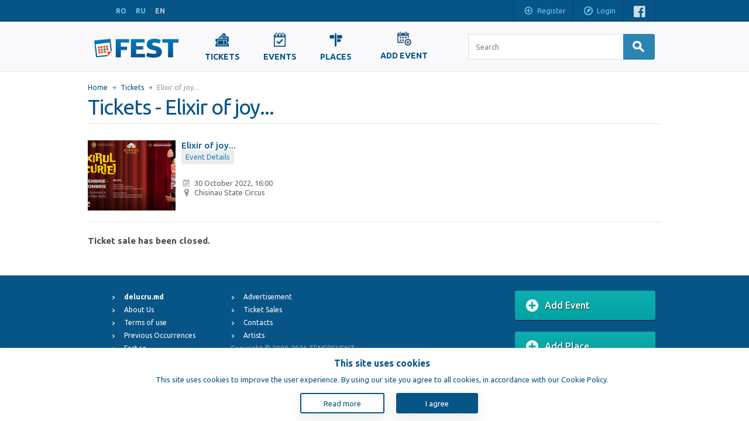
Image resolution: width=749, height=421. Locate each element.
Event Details (207, 157)
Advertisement (267, 297)
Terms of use (145, 322)
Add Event (558, 305)
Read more (342, 403)
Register (544, 12)
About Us (139, 309)
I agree (437, 403)
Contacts (258, 322)
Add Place (557, 346)
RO (121, 11)
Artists (253, 335)
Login (599, 12)
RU (141, 11)
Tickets (132, 87)
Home (98, 87)
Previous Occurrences (159, 335)
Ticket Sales (262, 309)
